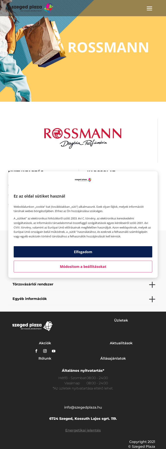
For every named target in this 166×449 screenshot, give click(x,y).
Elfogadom (83, 251)
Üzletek (121, 320)
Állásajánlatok (113, 358)
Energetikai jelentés (83, 430)
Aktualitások (121, 343)
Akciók (45, 343)
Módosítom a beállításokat (83, 266)
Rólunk (44, 358)
